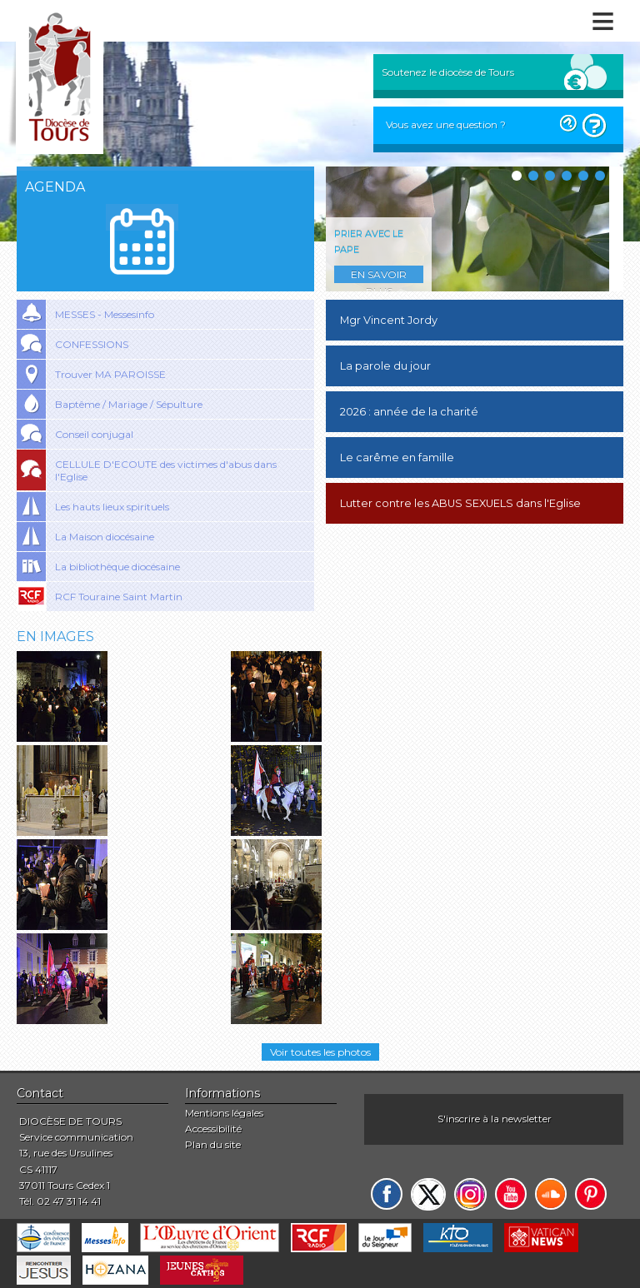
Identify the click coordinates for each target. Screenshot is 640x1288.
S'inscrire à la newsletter (495, 1118)
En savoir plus (379, 275)
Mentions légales (224, 1112)
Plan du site (213, 1144)
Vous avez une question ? (446, 124)
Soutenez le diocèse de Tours (448, 72)
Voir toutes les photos (320, 1052)
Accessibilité (213, 1128)
